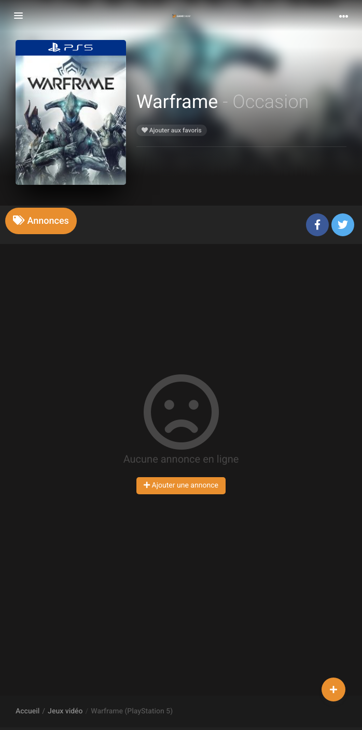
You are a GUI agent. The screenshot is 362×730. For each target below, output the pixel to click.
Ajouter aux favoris (172, 130)
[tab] (41, 221)
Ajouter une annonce (181, 485)
